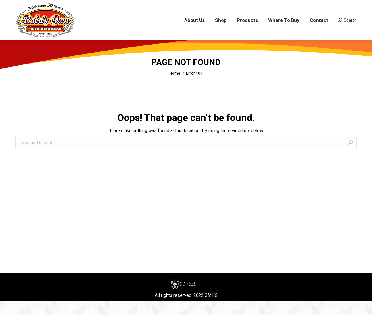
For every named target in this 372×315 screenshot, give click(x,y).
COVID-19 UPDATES (138, 7)
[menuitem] (194, 34)
